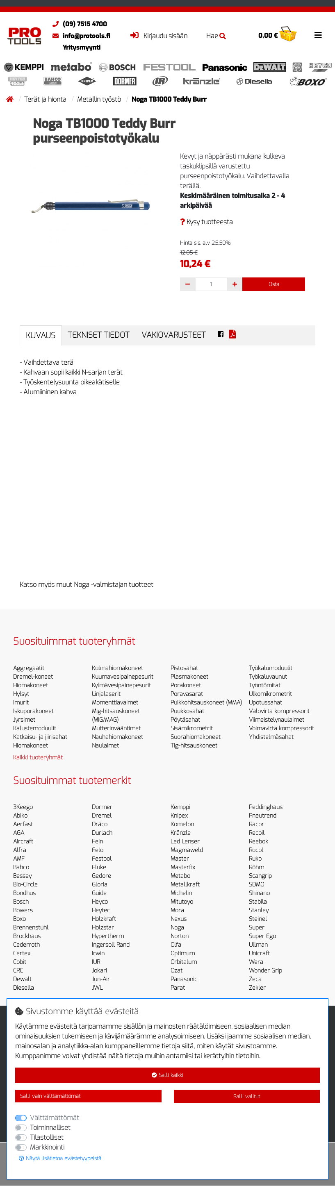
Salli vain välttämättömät (50, 1096)
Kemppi (180, 807)
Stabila (258, 902)
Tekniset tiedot (99, 335)
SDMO (256, 884)
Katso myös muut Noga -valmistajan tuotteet (86, 584)
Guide (99, 893)
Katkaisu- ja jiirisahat (40, 737)
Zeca (255, 979)
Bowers (23, 910)
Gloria (99, 884)
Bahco (21, 867)
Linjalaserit (106, 694)
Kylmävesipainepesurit (121, 685)
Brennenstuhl (30, 928)
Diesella (23, 988)
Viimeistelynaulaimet (276, 720)
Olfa (176, 945)
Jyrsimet (24, 720)
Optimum (183, 953)
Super (256, 928)
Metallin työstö (100, 99)
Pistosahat (184, 668)
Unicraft (259, 953)
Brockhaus (27, 936)
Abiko (20, 816)
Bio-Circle (25, 884)
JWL (97, 988)
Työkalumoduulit (270, 668)
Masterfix (183, 867)
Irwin (98, 953)
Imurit (21, 703)
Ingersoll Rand (111, 945)
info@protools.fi (79, 36)
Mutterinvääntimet (116, 728)
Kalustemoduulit (34, 728)
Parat (178, 988)
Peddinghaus (266, 807)
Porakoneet (186, 685)
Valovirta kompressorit (279, 711)
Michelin (181, 893)
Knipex (179, 816)
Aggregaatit (28, 668)
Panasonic (184, 979)
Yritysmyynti (81, 47)
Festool (102, 859)
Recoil (256, 833)
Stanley (259, 910)
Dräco (99, 824)
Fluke (99, 867)
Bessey (22, 876)
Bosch (21, 902)
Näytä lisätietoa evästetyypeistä (60, 1158)
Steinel (258, 919)
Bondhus (24, 893)
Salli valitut (246, 1096)
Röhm (256, 867)
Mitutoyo (182, 902)
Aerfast (23, 824)
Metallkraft (185, 884)
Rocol (256, 850)
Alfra (19, 850)
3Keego (23, 807)
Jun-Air (101, 979)
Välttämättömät (54, 1117)
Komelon (182, 824)
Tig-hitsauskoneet (194, 746)
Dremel (102, 816)
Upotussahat (265, 703)
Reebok (258, 841)
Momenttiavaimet (115, 703)
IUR (96, 962)
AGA (18, 833)
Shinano (259, 893)
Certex (21, 953)
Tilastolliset (47, 1137)
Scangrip (260, 876)
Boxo (19, 919)
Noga (177, 928)
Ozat (176, 971)
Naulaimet (105, 746)
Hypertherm (108, 936)
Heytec (101, 910)
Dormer (102, 807)
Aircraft (23, 841)
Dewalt (22, 979)
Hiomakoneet (30, 685)
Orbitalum (184, 962)
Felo (97, 850)
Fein (97, 841)
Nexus (179, 919)
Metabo (180, 876)
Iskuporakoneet (33, 711)
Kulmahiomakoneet (117, 668)
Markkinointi (47, 1147)
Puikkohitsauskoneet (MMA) (206, 703)
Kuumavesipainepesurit (122, 677)
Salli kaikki (167, 1075)
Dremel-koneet (33, 677)
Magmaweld (187, 850)
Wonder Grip (265, 971)
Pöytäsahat (185, 720)
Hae (216, 36)
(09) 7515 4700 (77, 24)
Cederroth (26, 945)
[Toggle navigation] (318, 35)
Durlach (102, 833)
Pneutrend (262, 816)
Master (180, 859)
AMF (19, 859)
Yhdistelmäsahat (271, 737)
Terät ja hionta (46, 99)
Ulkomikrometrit (270, 694)
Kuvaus (40, 335)
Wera (256, 962)
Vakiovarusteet (173, 335)
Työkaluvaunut (268, 677)
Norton (180, 936)
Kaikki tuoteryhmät (38, 757)
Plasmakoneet (189, 677)
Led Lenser (185, 841)
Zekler (257, 988)
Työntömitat (264, 685)
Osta (274, 284)
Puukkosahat (187, 711)
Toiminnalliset (50, 1127)
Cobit (19, 962)
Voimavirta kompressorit (281, 728)
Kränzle (181, 833)
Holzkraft (104, 919)
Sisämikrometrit (192, 728)
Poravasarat (187, 694)
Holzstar (103, 928)
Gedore (101, 876)
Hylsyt (21, 694)
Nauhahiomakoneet (117, 737)
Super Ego (262, 936)
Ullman (258, 945)
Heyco (100, 902)
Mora (177, 910)
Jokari (99, 971)
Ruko (255, 859)
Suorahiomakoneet (196, 737)
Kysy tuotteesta (206, 222)
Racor (256, 824)
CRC (18, 971)
